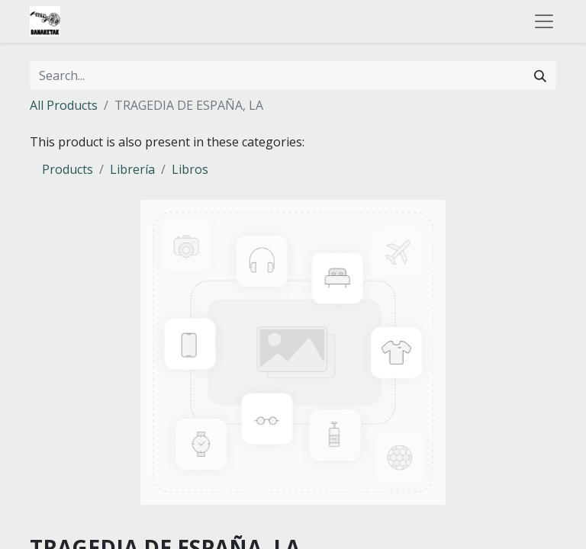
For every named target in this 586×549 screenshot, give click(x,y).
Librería (132, 169)
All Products (64, 105)
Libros (190, 169)
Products (67, 169)
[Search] (540, 75)
